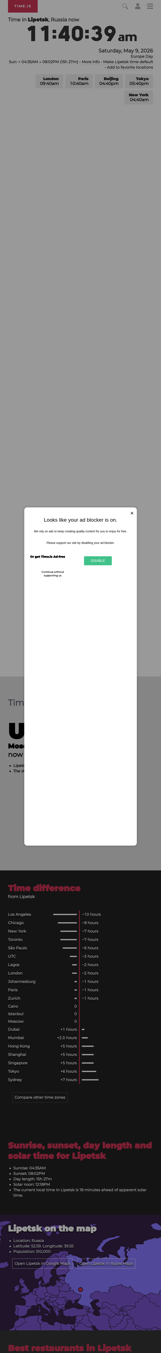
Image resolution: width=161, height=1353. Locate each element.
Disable (98, 561)
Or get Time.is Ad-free (47, 557)
